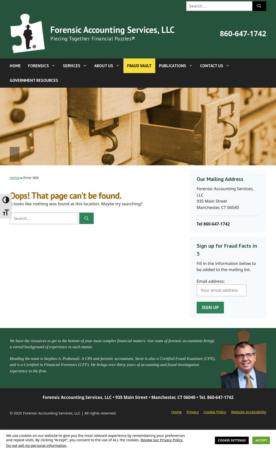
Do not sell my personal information (36, 445)
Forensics (43, 65)
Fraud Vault (139, 65)
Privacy (193, 411)
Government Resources (34, 80)
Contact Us (216, 65)
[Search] (259, 6)
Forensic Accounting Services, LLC (112, 29)
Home (15, 65)
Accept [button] (261, 440)
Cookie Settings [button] (232, 440)
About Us (108, 65)
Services (77, 65)
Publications (177, 65)
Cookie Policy (215, 411)
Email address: (211, 281)
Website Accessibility (248, 411)
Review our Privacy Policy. (162, 439)
